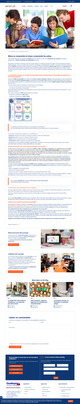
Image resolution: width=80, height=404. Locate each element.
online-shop (28, 205)
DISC (27, 51)
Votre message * (12, 328)
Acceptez (70, 401)
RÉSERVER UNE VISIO (16, 367)
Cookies (26, 392)
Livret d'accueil (45, 390)
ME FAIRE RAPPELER (16, 370)
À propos (36, 6)
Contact (45, 6)
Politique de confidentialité (30, 390)
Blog (41, 6)
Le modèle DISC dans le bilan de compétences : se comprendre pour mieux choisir (17, 302)
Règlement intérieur (46, 388)
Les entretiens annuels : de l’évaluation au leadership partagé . (62, 301)
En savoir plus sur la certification (15, 271)
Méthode (24, 6)
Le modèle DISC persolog (15, 75)
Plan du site (44, 396)
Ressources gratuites (46, 392)
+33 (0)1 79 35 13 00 (40, 1)
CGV (25, 394)
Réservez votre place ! (13, 244)
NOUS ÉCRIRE (16, 374)
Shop (50, 6)
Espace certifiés (71, 1)
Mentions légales (28, 388)
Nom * (10, 323)
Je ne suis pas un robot (50, 374)
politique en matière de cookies (32, 402)
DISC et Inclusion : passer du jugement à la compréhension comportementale (40, 301)
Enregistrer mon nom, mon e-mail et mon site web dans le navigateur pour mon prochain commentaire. (29, 344)
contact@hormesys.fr (28, 1)
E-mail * (42, 323)
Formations (30, 6)
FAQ (43, 394)
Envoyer (56, 379)
